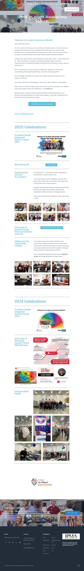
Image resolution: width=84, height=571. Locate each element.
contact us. (49, 89)
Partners (54, 545)
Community (46, 554)
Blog (53, 548)
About (53, 538)
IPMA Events (46, 545)
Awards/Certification (56, 541)
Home (44, 538)
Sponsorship (46, 548)
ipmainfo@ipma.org (29, 548)
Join (53, 551)
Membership (46, 540)
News (44, 551)
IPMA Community (72, 513)
